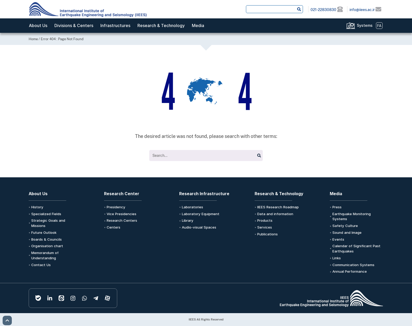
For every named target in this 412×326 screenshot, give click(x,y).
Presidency (116, 207)
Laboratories (192, 207)
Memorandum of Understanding (45, 255)
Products (264, 220)
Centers (113, 227)
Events (338, 239)
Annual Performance (349, 271)
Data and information (275, 214)
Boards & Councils (46, 239)
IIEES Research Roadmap (278, 207)
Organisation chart (47, 246)
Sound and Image (347, 232)
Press (337, 207)
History (37, 207)
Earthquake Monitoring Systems (351, 216)
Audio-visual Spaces (199, 227)
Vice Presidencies (121, 214)
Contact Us (41, 265)
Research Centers (122, 220)
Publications (267, 234)
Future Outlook (43, 232)
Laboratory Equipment (200, 214)
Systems (365, 25)
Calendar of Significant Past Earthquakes (356, 248)
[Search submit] (299, 9)
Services (264, 227)
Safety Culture (345, 226)
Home (33, 39)
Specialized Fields (46, 214)
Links (336, 258)
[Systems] (350, 25)
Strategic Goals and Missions (48, 223)
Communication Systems (353, 265)
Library (187, 220)
